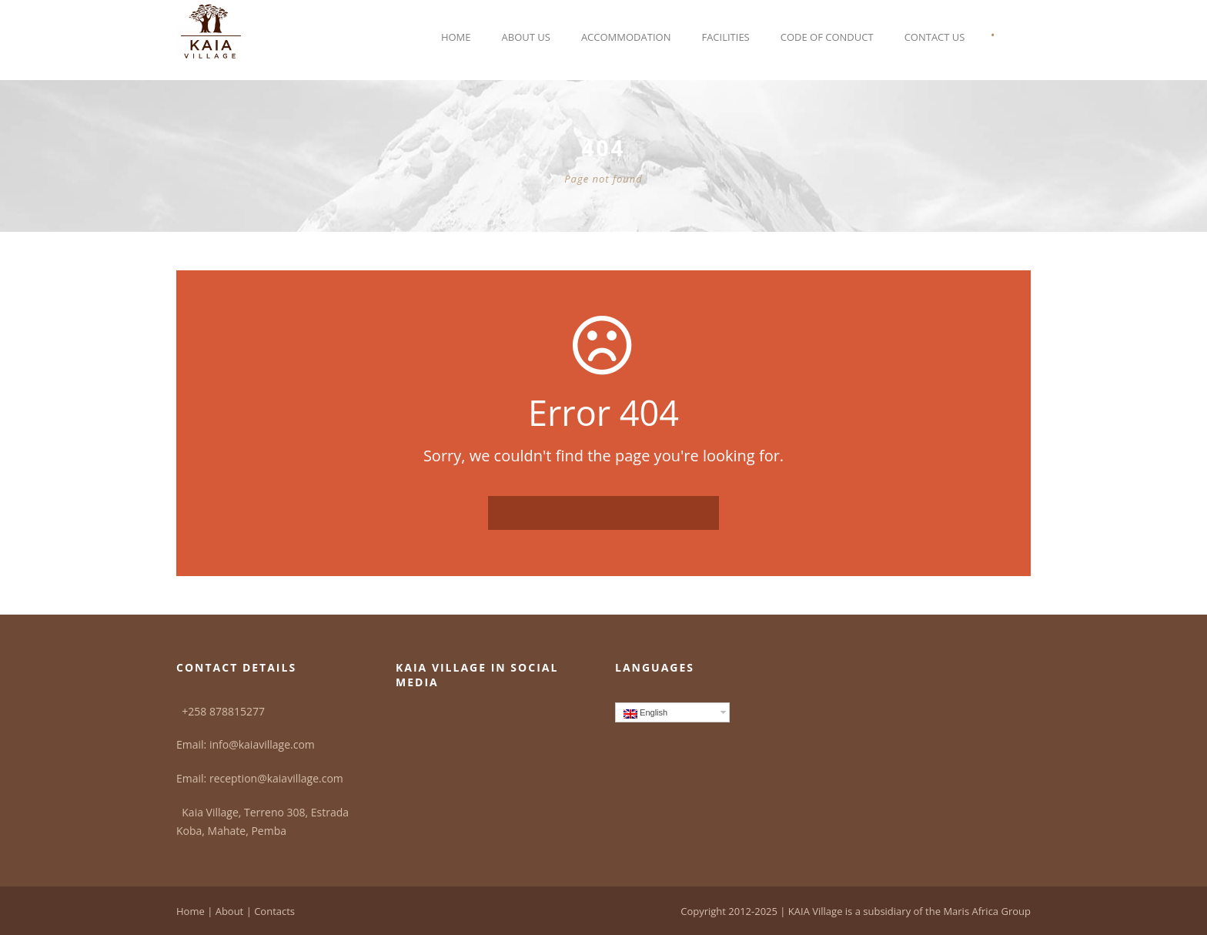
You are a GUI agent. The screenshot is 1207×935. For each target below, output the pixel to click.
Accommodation (626, 37)
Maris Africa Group (987, 911)
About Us (526, 37)
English (645, 713)
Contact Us (934, 37)
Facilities (725, 37)
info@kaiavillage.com (262, 744)
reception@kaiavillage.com (276, 778)
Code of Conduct (827, 37)
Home (456, 37)
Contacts (274, 911)
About (230, 911)
